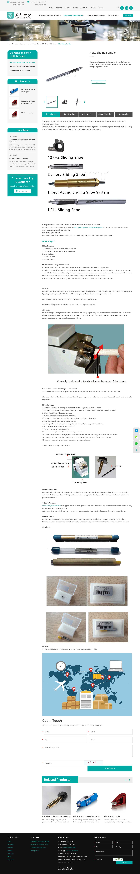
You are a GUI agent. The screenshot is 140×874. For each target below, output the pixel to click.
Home (51, 8)
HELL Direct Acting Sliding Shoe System (56, 811)
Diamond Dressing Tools (95, 16)
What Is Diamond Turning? (19, 161)
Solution (67, 8)
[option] (70, 28)
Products (16, 44)
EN (122, 8)
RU (131, 8)
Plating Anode (112, 16)
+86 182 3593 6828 (72, 846)
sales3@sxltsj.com (40, 4)
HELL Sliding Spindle (69, 44)
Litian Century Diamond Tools (52, 506)
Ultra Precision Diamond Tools (49, 16)
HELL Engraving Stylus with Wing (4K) (87, 811)
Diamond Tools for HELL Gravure (51, 44)
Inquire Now (98, 82)
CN (126, 8)
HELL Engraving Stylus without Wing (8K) (28, 104)
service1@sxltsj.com (40, 2)
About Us (84, 8)
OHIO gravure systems (97, 227)
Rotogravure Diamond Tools (73, 16)
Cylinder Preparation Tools (20, 71)
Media (93, 8)
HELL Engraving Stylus (112, 811)
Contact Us (128, 16)
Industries (59, 8)
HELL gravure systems (81, 227)
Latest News (22, 132)
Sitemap (64, 872)
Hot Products (22, 82)
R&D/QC (75, 8)
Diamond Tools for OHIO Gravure (22, 67)
